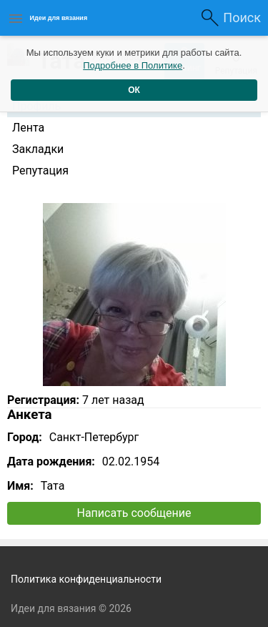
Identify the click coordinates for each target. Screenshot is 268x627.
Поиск (242, 17)
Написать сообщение (134, 513)
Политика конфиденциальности (86, 579)
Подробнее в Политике (132, 65)
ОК (134, 90)
